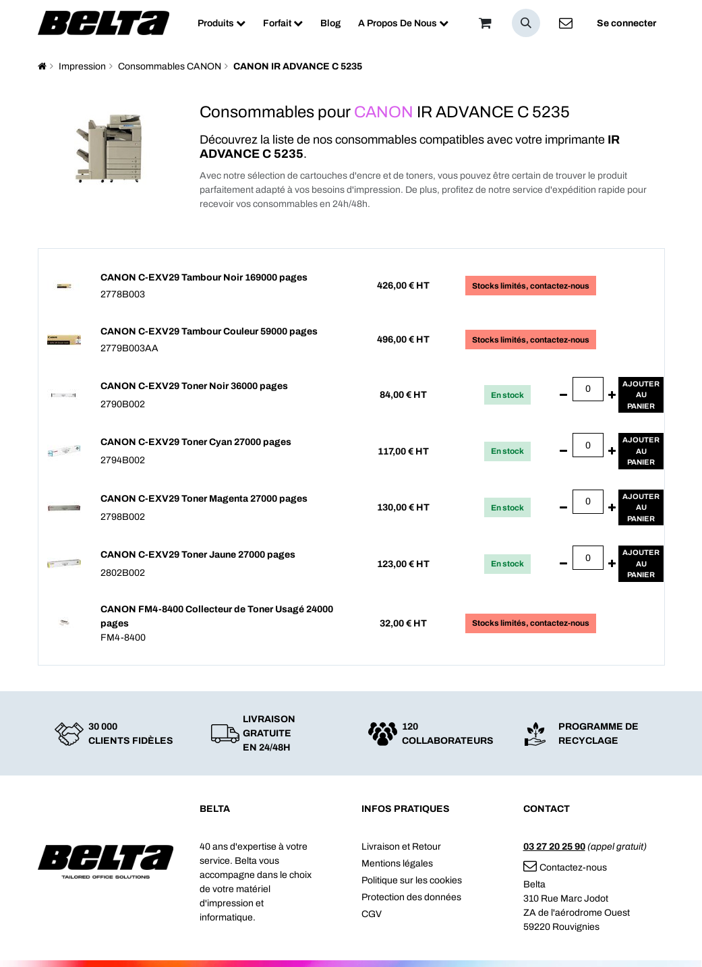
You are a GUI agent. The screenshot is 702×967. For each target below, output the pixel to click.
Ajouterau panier (641, 395)
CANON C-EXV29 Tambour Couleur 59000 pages (209, 331)
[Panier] (485, 23)
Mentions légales (397, 863)
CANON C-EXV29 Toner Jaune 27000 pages (197, 555)
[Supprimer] (563, 395)
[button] (526, 23)
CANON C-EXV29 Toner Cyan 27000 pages (195, 442)
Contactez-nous (565, 867)
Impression (82, 66)
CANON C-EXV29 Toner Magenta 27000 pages (204, 499)
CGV (371, 914)
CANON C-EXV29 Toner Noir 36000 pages (194, 386)
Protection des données (411, 897)
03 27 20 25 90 (554, 847)
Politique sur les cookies (411, 880)
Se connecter (626, 23)
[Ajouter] (612, 395)
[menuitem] (221, 23)
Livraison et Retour (401, 847)
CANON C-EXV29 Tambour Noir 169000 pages (204, 277)
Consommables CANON (169, 66)
